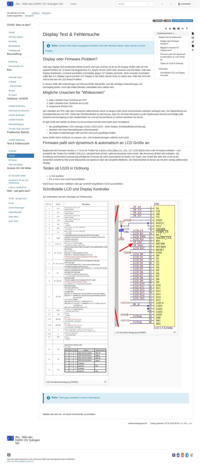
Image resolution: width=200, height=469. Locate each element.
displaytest (46, 13)
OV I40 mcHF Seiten (17, 176)
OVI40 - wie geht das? (18, 199)
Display (12, 90)
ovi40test (35, 13)
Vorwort (12, 32)
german (158, 21)
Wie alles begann (16, 37)
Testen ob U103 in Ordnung (171, 63)
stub (168, 21)
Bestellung (13, 62)
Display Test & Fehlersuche (170, 37)
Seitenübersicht (15, 212)
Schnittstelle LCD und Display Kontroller (172, 74)
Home (73, 4)
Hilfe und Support (16, 165)
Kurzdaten (13, 41)
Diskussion (163, 69)
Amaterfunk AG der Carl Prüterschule (18, 181)
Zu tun (11, 203)
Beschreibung (14, 46)
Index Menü (13, 217)
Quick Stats (13, 221)
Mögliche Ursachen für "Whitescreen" (169, 49)
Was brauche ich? (16, 66)
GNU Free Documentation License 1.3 (20, 461)
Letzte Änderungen (16, 208)
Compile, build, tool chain (19, 129)
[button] (160, 4)
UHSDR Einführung (17, 106)
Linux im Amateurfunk (17, 187)
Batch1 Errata (16, 86)
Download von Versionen (19, 111)
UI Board (12, 82)
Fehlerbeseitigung (16, 124)
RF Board (13, 95)
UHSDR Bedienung (17, 140)
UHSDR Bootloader (17, 115)
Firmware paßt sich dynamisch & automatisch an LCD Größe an (172, 57)
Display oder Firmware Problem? (169, 42)
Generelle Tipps (15, 77)
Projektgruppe (14, 50)
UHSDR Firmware (16, 120)
